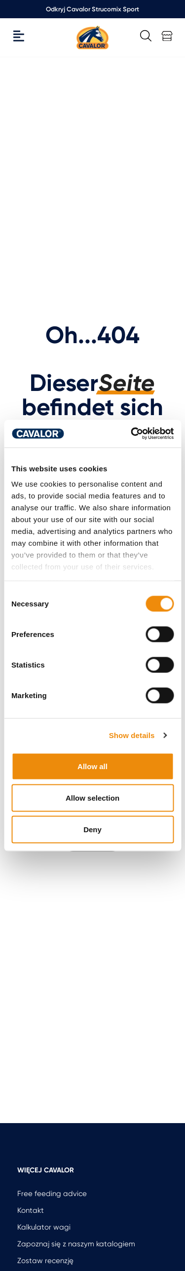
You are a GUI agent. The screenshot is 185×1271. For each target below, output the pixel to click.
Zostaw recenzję (45, 1260)
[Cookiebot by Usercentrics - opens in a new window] (132, 433)
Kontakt (30, 1210)
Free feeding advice (52, 1193)
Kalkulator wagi (44, 1227)
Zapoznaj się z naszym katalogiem (76, 1243)
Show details (132, 735)
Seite (127, 383)
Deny (92, 829)
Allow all (92, 766)
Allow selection (92, 797)
